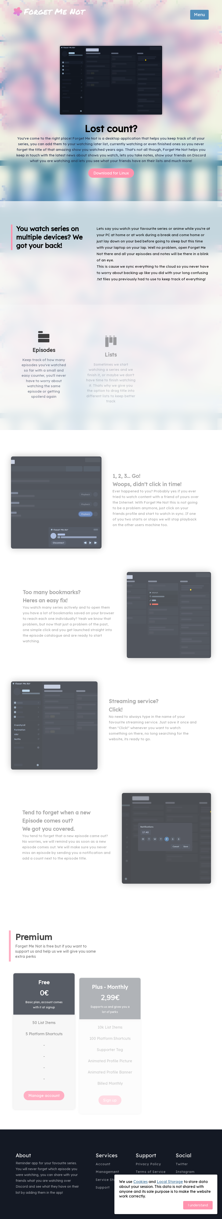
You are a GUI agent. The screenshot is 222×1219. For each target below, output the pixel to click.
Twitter (182, 1164)
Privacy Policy (148, 1164)
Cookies (140, 1181)
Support (103, 1187)
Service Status (108, 1180)
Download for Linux (111, 173)
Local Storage (170, 1181)
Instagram (185, 1172)
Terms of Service (151, 1172)
